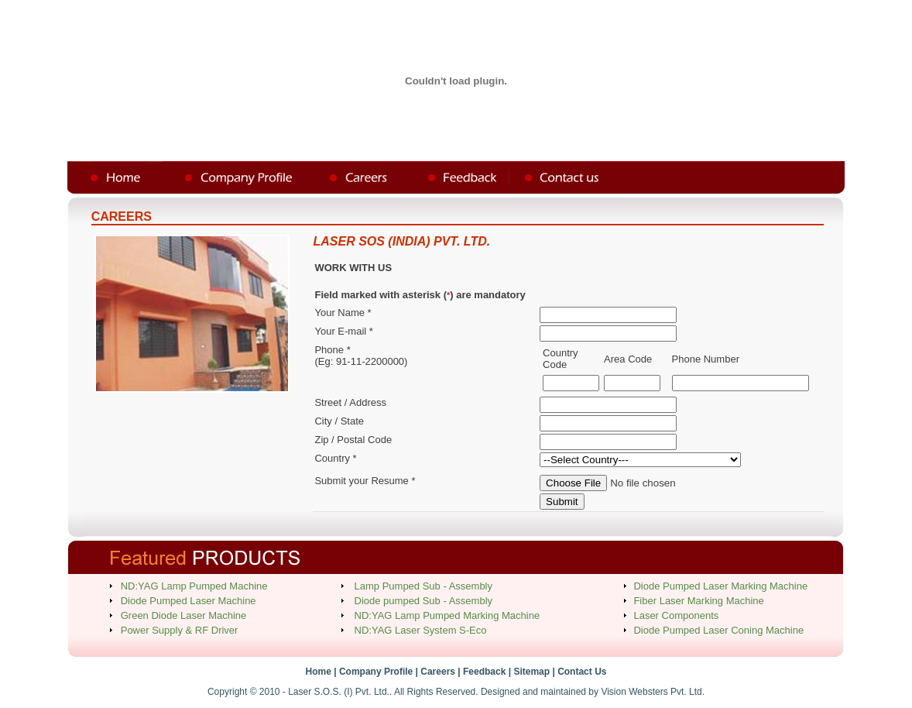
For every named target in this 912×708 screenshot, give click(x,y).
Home (318, 671)
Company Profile (376, 671)
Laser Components (675, 615)
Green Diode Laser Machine (184, 615)
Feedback (484, 671)
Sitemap (531, 671)
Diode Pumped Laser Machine (188, 601)
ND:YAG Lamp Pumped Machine (194, 586)
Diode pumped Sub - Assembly (423, 601)
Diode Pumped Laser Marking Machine (720, 586)
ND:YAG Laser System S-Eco (421, 630)
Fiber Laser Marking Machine (698, 601)
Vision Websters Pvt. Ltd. (653, 691)
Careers (437, 671)
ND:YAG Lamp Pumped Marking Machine (447, 615)
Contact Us (581, 671)
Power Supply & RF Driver (179, 630)
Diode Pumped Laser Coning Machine (718, 630)
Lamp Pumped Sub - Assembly (423, 586)
